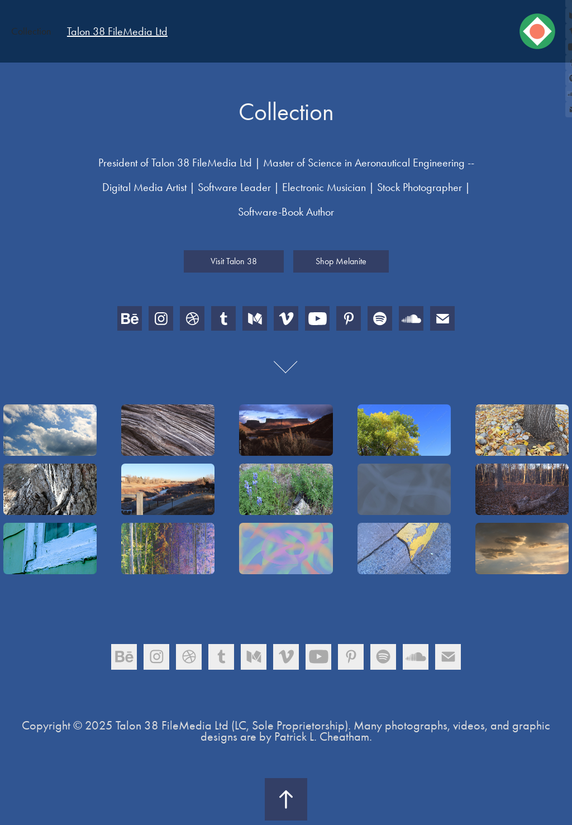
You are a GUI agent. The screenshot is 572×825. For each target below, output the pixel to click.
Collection (31, 31)
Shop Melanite (341, 261)
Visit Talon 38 (234, 261)
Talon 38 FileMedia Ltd (117, 31)
